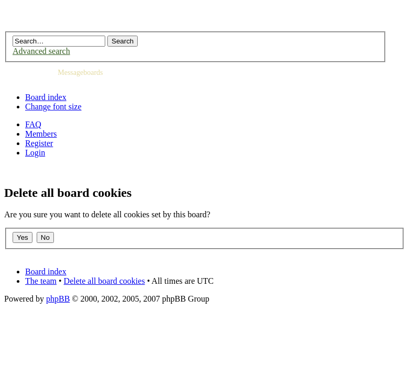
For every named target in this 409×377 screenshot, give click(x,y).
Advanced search (41, 51)
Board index (46, 97)
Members (41, 133)
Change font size (53, 106)
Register (39, 143)
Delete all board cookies (104, 280)
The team (41, 280)
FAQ (33, 124)
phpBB (58, 298)
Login (35, 152)
